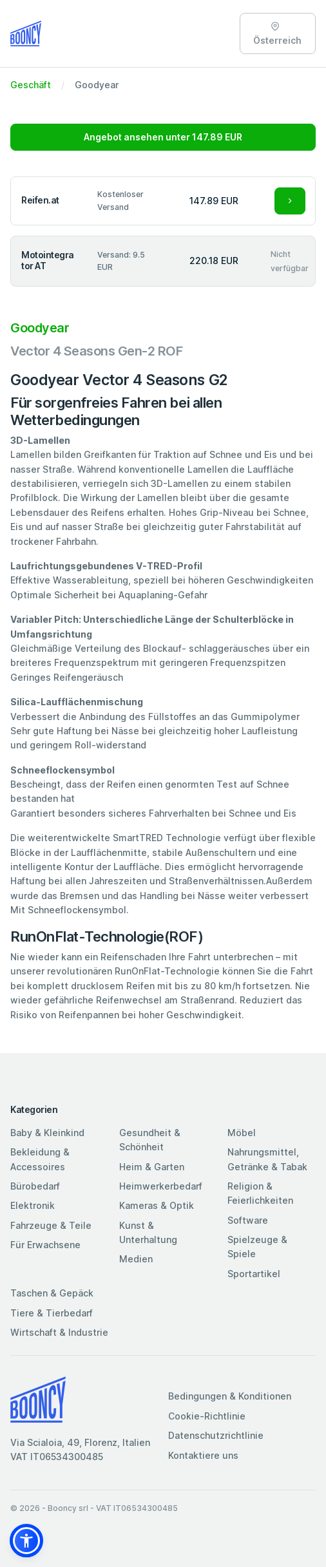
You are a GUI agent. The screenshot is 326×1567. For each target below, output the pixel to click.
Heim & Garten (151, 1166)
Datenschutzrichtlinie (216, 1435)
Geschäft (30, 84)
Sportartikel (253, 1273)
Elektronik (32, 1205)
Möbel (241, 1132)
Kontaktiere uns (203, 1455)
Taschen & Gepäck (51, 1292)
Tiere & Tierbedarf (51, 1312)
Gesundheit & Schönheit (149, 1139)
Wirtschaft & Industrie (59, 1332)
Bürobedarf (35, 1186)
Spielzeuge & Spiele (257, 1246)
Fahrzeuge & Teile (50, 1225)
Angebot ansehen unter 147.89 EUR (163, 136)
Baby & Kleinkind (47, 1132)
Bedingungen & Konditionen (229, 1396)
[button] (26, 1540)
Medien (136, 1258)
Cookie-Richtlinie (206, 1415)
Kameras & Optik (156, 1205)
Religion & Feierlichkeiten (260, 1193)
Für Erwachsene (45, 1244)
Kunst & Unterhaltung (148, 1232)
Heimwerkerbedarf (160, 1186)
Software (247, 1220)
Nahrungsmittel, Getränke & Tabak (267, 1159)
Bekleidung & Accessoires (40, 1159)
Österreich (277, 34)
